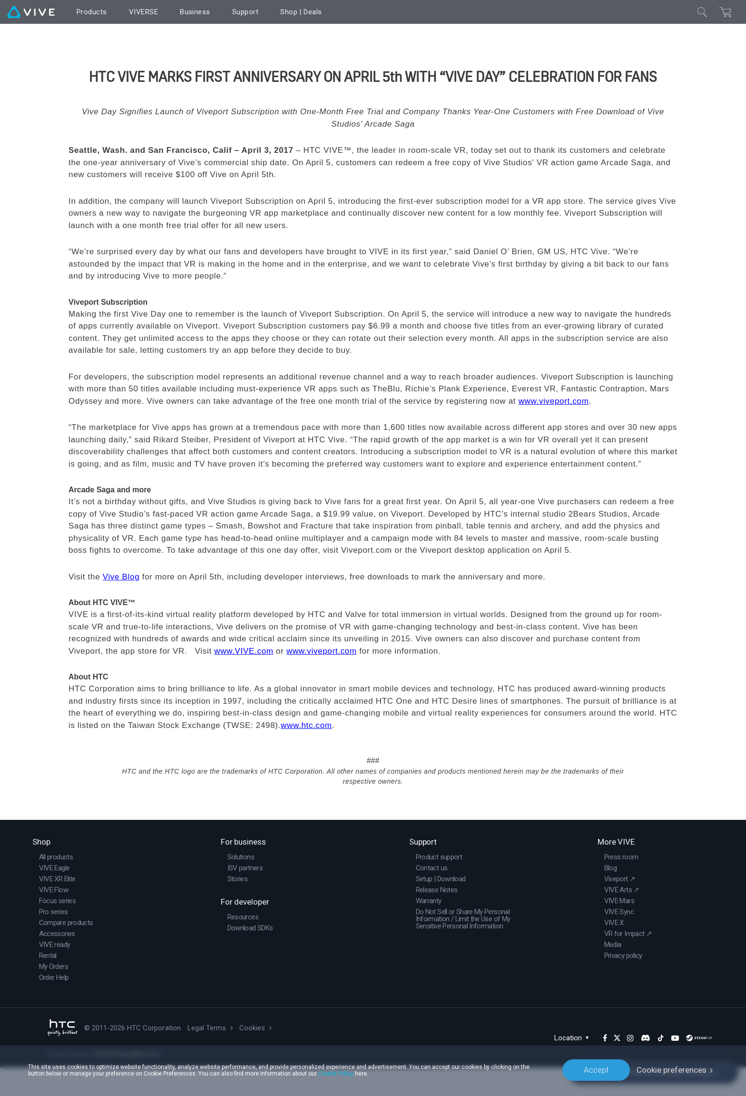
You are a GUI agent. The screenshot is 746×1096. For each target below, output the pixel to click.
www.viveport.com (554, 429)
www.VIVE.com (243, 679)
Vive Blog (121, 605)
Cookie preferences (672, 1070)
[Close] (702, 12)
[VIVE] (31, 12)
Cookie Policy (335, 1073)
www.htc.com (306, 753)
